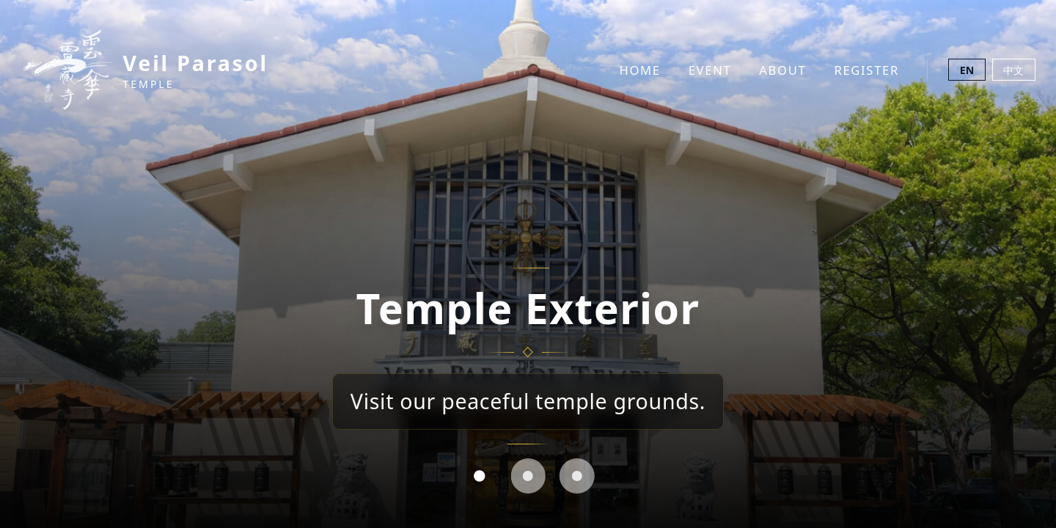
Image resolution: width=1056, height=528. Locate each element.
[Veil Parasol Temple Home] (144, 69)
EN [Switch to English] (967, 70)
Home (639, 70)
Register (866, 70)
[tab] (479, 476)
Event (710, 70)
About (782, 70)
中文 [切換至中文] (1013, 70)
